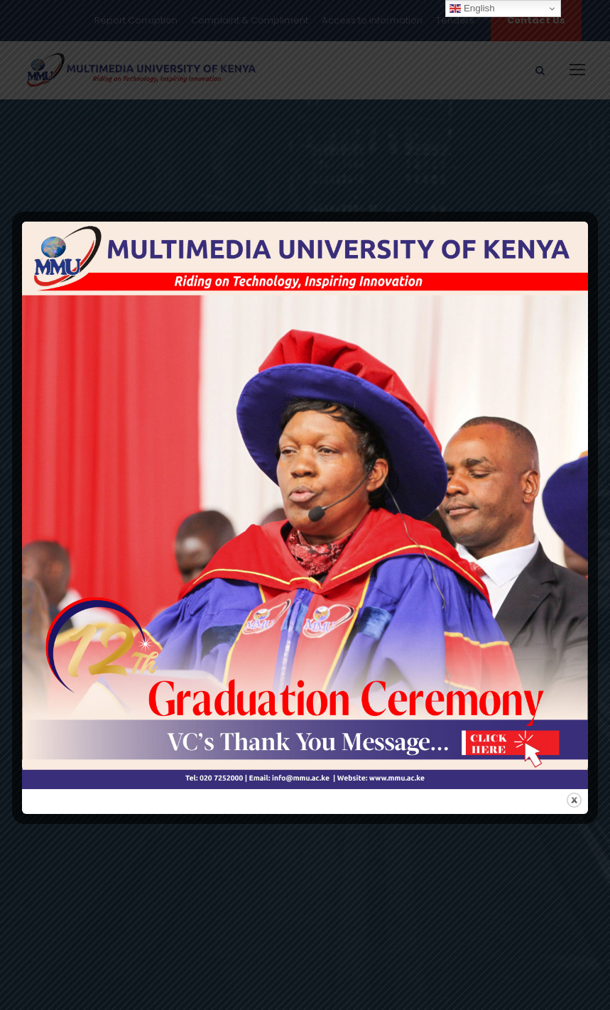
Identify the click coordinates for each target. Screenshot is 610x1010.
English (472, 8)
